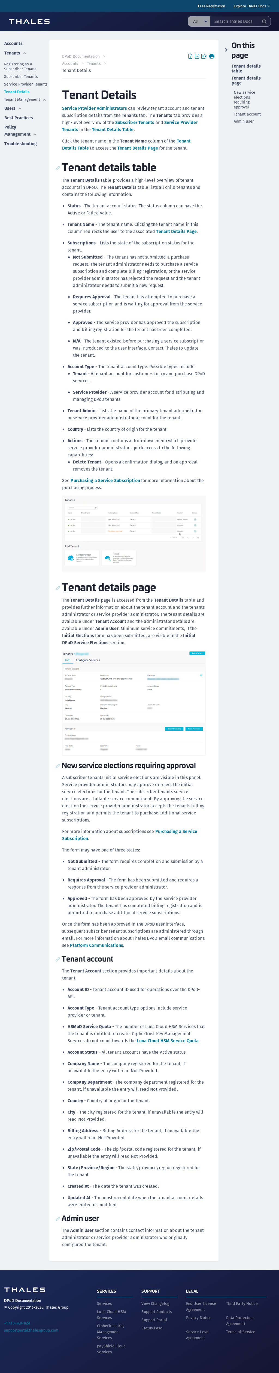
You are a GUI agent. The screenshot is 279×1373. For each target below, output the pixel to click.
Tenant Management (25, 98)
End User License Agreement (201, 1306)
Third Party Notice (242, 1303)
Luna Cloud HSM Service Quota (168, 1040)
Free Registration (211, 5)
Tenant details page (246, 81)
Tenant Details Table (113, 129)
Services (106, 1290)
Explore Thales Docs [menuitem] (250, 6)
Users (13, 107)
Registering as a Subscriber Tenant (20, 66)
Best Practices (18, 117)
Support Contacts (156, 1311)
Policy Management (20, 129)
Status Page (151, 1327)
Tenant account (247, 114)
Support (150, 1290)
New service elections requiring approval (244, 100)
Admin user (244, 121)
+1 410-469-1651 (17, 1322)
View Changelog (155, 1303)
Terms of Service (241, 1331)
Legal (192, 1290)
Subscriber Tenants (21, 76)
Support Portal (154, 1319)
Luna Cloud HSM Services (111, 1314)
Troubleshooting (20, 142)
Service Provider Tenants (26, 83)
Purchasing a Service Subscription (105, 480)
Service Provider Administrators (94, 108)
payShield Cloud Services (111, 1348)
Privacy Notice (198, 1317)
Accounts (13, 43)
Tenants (15, 52)
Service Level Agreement (198, 1334)
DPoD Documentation (81, 56)
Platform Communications (96, 945)
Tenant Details (16, 91)
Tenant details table (246, 69)
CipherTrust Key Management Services (111, 1331)
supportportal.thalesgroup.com (31, 1329)
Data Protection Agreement (240, 1320)
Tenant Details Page (137, 148)
